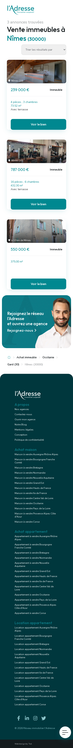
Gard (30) (13, 364)
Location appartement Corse (30, 704)
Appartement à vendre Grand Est (32, 571)
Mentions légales (24, 429)
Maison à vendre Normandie (30, 472)
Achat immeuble (27, 357)
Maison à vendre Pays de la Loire (32, 508)
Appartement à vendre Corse (30, 613)
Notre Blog (21, 424)
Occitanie (48, 357)
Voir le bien (38, 124)
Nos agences (22, 409)
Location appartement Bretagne (32, 644)
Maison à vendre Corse (27, 521)
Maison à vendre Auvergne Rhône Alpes (36, 454)
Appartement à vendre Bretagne (32, 552)
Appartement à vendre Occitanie (32, 594)
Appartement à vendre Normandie (33, 557)
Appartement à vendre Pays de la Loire (35, 599)
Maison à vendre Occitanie (29, 503)
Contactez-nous (23, 414)
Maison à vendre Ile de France (31, 493)
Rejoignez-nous (22, 330)
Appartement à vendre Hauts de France (36, 576)
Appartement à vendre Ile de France (34, 581)
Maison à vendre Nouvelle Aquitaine (34, 477)
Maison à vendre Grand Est (29, 483)
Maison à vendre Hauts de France (33, 488)
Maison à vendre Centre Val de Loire (34, 498)
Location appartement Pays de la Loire (35, 691)
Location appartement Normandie (33, 649)
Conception (21, 434)
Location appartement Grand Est (32, 662)
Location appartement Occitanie (32, 686)
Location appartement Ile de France (34, 672)
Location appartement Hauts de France (36, 667)
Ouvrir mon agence (25, 419)
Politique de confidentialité (29, 439)
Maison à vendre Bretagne (29, 467)
